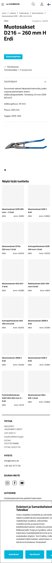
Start (4, 13)
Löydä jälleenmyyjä (13, 437)
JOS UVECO (9, 433)
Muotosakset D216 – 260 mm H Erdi (17, 16)
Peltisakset (24, 13)
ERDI (6, 21)
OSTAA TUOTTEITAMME (11, 442)
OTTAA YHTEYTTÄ (12, 447)
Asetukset (14, 554)
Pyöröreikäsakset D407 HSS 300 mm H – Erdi (12, 398)
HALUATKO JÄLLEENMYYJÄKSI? (13, 428)
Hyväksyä (35, 554)
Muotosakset (37, 13)
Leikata (13, 13)
